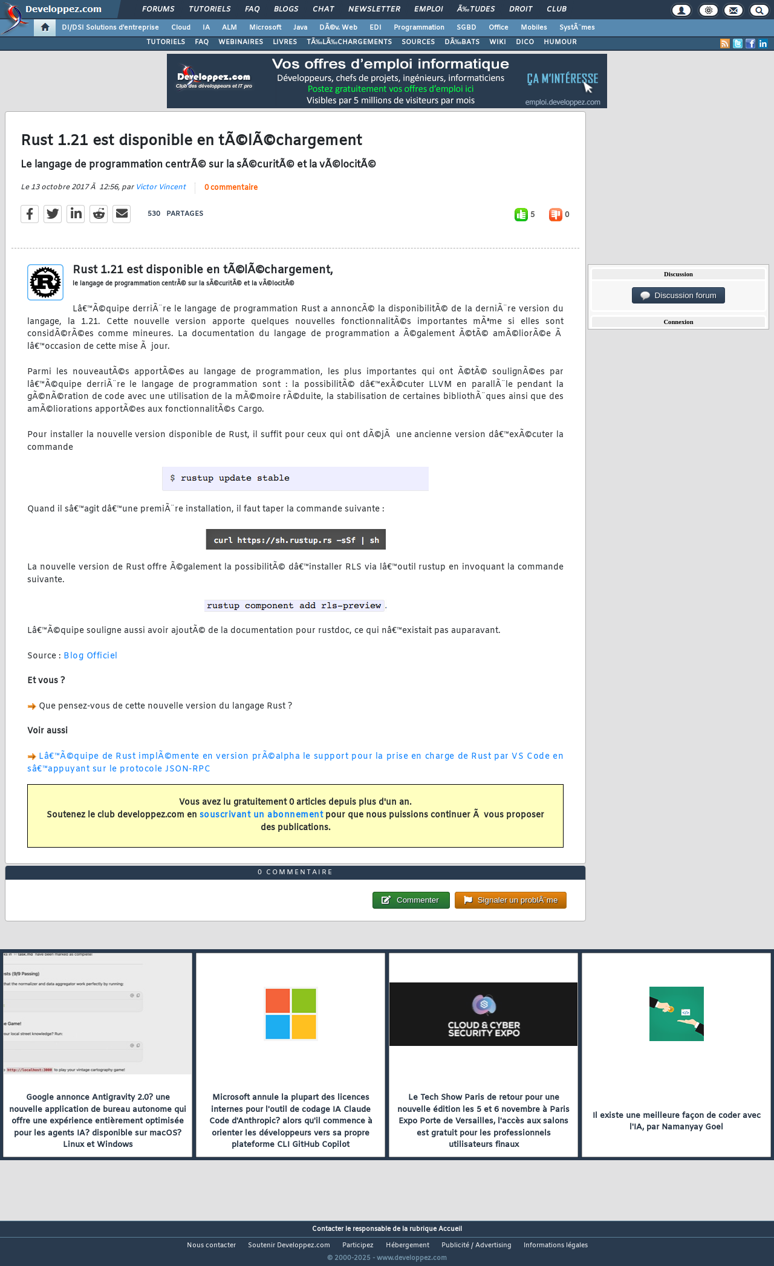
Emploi (428, 10)
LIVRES (285, 42)
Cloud (180, 28)
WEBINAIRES (240, 42)
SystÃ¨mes (577, 28)
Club (556, 10)
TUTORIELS (165, 42)
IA (206, 28)
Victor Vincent (160, 195)
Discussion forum (678, 295)
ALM (229, 28)
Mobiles (534, 28)
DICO (525, 42)
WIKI (497, 42)
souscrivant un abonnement (262, 822)
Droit (520, 10)
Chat (323, 10)
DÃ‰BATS (462, 42)
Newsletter (374, 10)
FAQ (252, 10)
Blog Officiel (90, 663)
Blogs (286, 10)
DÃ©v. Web (338, 28)
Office (499, 28)
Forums (158, 10)
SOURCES (418, 42)
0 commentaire (231, 195)
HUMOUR (560, 42)
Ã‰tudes (476, 10)
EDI (375, 28)
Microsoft (265, 28)
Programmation (419, 28)
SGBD (466, 28)
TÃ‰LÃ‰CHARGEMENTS (349, 42)
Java (300, 28)
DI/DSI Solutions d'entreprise (110, 28)
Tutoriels (209, 10)
